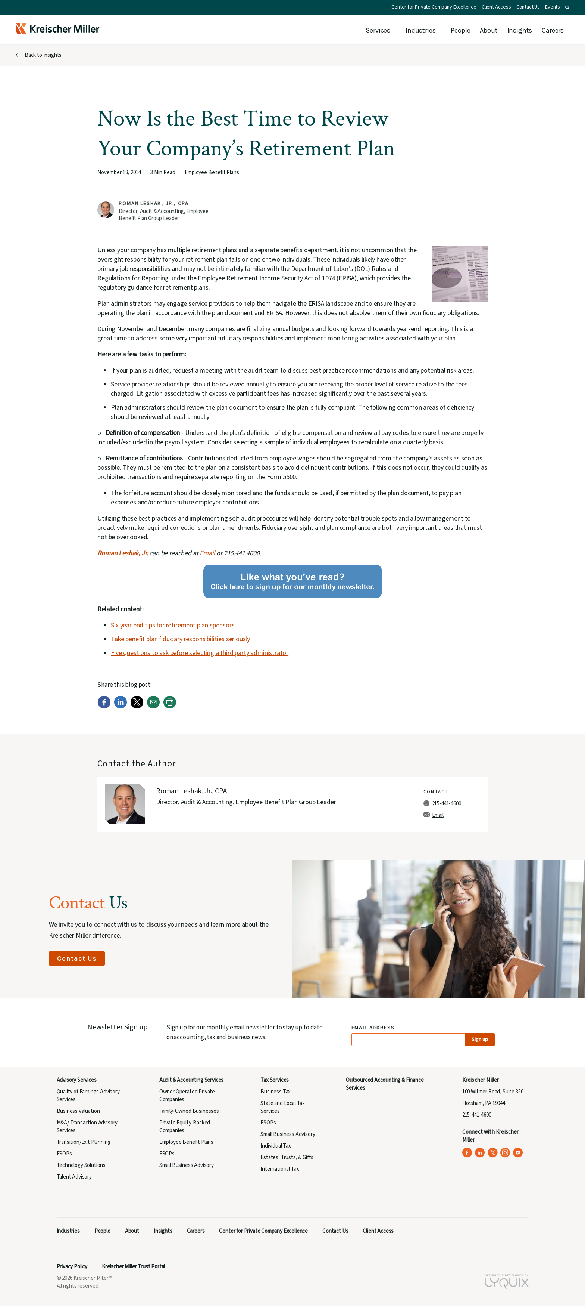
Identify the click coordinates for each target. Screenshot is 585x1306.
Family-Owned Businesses (189, 1111)
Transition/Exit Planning (84, 1142)
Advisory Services (77, 1080)
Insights (519, 30)
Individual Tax (275, 1146)
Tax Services (274, 1080)
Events (552, 7)
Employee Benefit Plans (212, 172)
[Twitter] (137, 706)
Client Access (496, 7)
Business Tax (275, 1092)
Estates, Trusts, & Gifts (286, 1157)
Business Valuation (78, 1111)
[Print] (169, 706)
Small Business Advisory (186, 1165)
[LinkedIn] (120, 706)
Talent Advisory (74, 1177)
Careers (553, 30)
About (488, 30)
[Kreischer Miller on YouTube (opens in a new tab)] (518, 1153)
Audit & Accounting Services (191, 1080)
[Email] (153, 706)
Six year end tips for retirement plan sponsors (172, 625)
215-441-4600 (446, 804)
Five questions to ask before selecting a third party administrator (199, 653)
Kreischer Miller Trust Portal (133, 1267)
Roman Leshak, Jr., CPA (153, 203)
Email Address (373, 1028)
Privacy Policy (72, 1267)
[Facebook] (104, 706)
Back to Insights (43, 55)
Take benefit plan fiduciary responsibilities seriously (180, 639)
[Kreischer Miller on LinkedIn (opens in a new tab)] (480, 1153)
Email (207, 553)
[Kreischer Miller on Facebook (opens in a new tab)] (467, 1153)
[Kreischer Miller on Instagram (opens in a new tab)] (505, 1153)
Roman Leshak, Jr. (122, 553)
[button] (567, 7)
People (460, 30)
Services (378, 30)
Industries (420, 30)
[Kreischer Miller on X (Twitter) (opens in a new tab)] (493, 1153)
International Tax (279, 1169)
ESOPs (64, 1154)
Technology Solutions (81, 1165)
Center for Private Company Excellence (433, 7)
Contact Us (528, 7)
